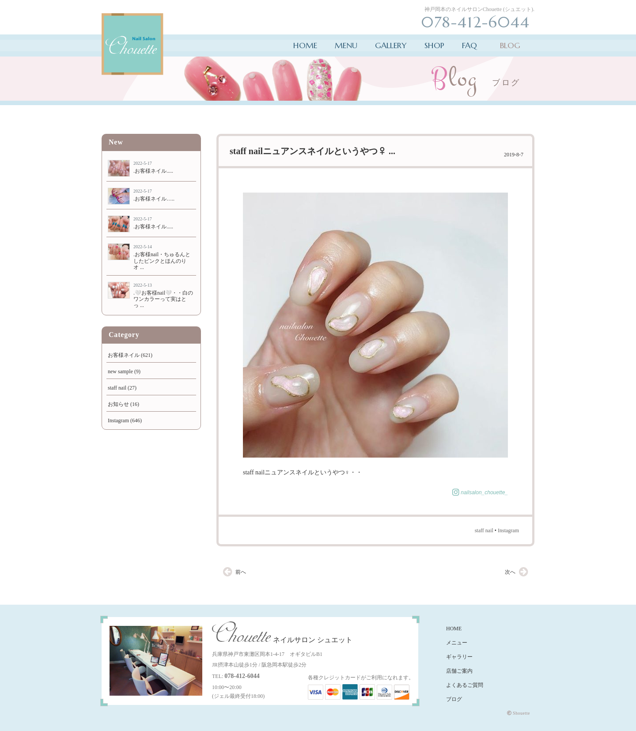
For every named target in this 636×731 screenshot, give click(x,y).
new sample (120, 371)
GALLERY (391, 45)
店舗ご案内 (459, 671)
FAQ (469, 45)
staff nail (484, 530)
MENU (346, 45)
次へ (510, 572)
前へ (240, 572)
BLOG (510, 45)
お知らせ (118, 404)
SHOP (434, 45)
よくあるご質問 (464, 685)
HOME (305, 45)
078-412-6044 (241, 676)
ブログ (454, 699)
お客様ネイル (124, 355)
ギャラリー (459, 657)
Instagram (508, 530)
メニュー (456, 643)
